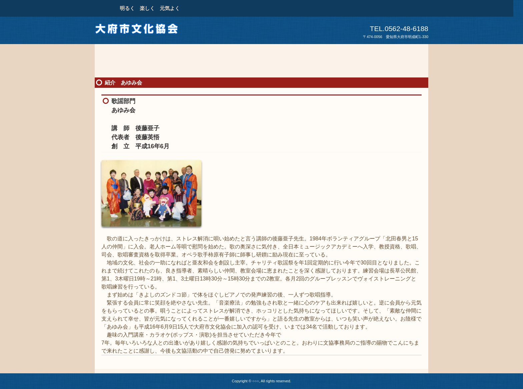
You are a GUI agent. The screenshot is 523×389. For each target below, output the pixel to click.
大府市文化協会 (141, 30)
